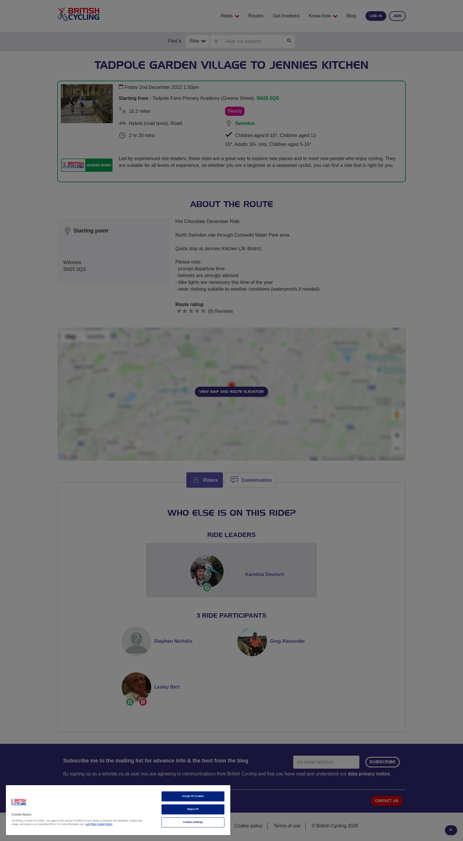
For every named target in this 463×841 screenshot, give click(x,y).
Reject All (193, 809)
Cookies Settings (193, 822)
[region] (118, 810)
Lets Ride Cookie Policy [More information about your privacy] (99, 824)
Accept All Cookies (193, 796)
